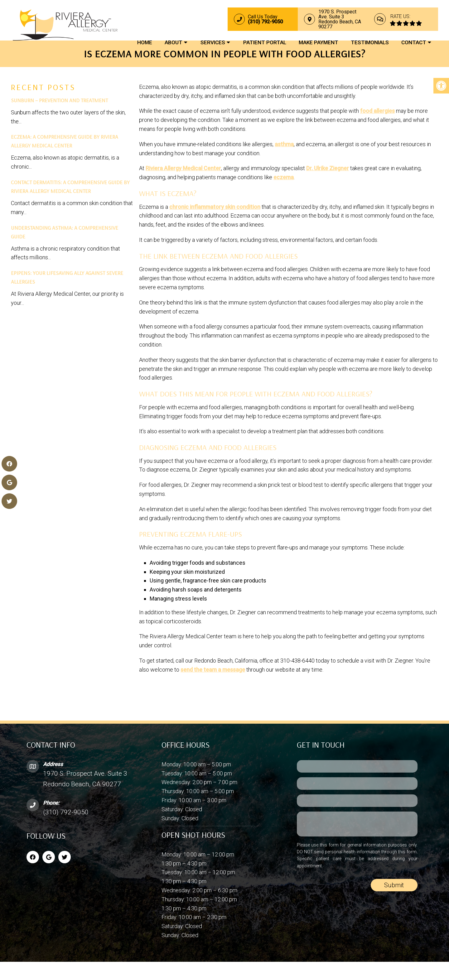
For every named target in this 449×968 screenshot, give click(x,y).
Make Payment (318, 43)
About (173, 43)
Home (144, 43)
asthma (284, 144)
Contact (413, 43)
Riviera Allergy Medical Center (183, 168)
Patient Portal (264, 43)
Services (212, 43)
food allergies (377, 111)
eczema (283, 177)
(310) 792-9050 (66, 812)
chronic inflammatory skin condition (214, 207)
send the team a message (213, 669)
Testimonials (370, 43)
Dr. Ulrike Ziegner (327, 168)
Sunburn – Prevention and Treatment (59, 100)
